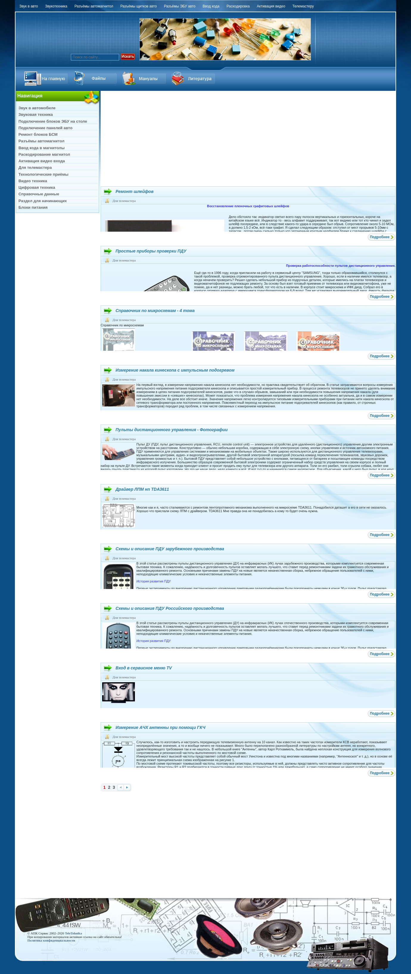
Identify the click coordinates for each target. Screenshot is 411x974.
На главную (46, 78)
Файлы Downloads (145, 78)
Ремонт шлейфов (134, 191)
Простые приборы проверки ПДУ (151, 251)
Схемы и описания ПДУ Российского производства (170, 608)
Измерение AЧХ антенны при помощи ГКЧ (160, 727)
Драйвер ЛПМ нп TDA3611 (142, 489)
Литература (194, 78)
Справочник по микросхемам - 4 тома (155, 310)
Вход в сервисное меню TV (144, 668)
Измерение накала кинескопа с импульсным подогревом (175, 370)
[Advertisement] (248, 138)
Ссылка (96, 78)
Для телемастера (124, 200)
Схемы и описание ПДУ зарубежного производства (170, 548)
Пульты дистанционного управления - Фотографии (172, 429)
